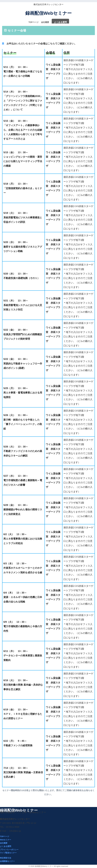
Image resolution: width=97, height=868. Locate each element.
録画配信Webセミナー (48, 13)
